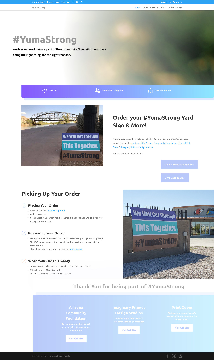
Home (137, 7)
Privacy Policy (175, 7)
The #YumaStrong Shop (154, 7)
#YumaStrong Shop (55, 210)
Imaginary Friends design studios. (137, 147)
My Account (166, 2)
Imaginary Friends (61, 356)
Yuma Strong (38, 7)
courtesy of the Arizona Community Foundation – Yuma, (158, 143)
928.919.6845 (76, 249)
